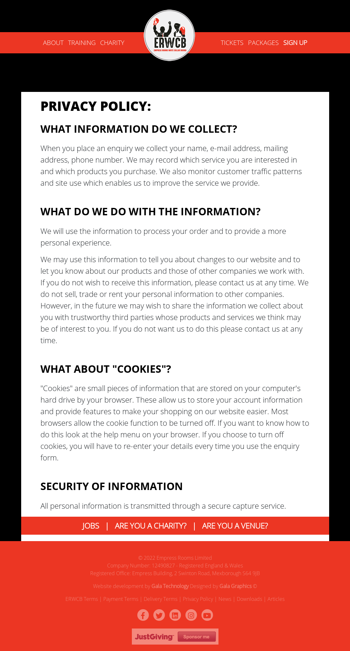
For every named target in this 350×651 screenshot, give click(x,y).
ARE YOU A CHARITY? (150, 525)
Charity (112, 42)
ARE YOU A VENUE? (235, 525)
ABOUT (53, 42)
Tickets (232, 42)
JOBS (90, 525)
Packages (263, 42)
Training (82, 42)
